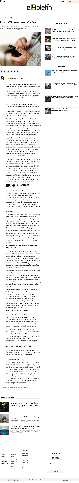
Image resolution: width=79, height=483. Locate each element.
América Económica (55, 461)
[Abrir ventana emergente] (1, 1)
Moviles (4, 387)
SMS (8, 387)
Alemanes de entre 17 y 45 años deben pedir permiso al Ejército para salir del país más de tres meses (64, 97)
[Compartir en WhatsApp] (4, 71)
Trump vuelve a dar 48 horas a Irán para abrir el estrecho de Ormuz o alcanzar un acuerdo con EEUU (64, 84)
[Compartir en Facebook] (1, 71)
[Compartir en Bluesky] (14, 71)
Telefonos (26, 387)
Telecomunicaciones (16, 387)
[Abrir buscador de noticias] (4, 1)
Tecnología (4, 17)
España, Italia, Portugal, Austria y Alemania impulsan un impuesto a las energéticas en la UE (64, 71)
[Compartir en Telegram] (8, 71)
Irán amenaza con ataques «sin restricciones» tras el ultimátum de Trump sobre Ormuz (24, 417)
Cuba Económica (55, 464)
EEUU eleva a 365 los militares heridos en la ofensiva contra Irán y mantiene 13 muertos (64, 109)
